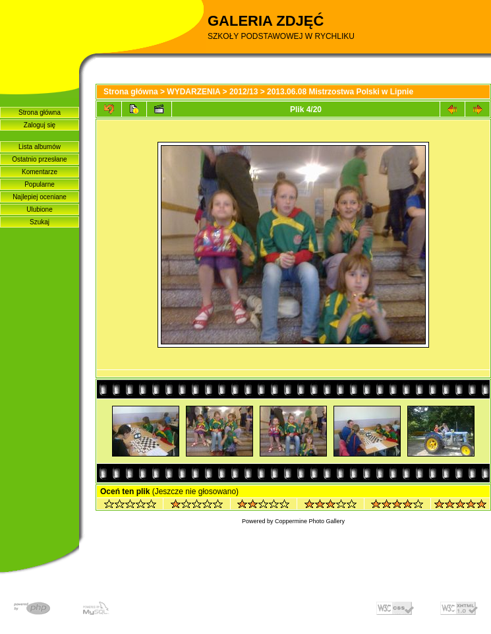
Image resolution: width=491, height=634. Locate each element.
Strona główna (39, 112)
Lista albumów (39, 146)
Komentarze (39, 171)
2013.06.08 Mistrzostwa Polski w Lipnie (340, 91)
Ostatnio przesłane (39, 159)
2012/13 (243, 91)
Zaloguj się (39, 125)
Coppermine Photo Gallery (310, 521)
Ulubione (39, 209)
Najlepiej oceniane (40, 197)
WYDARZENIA (193, 91)
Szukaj (39, 222)
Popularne (39, 184)
